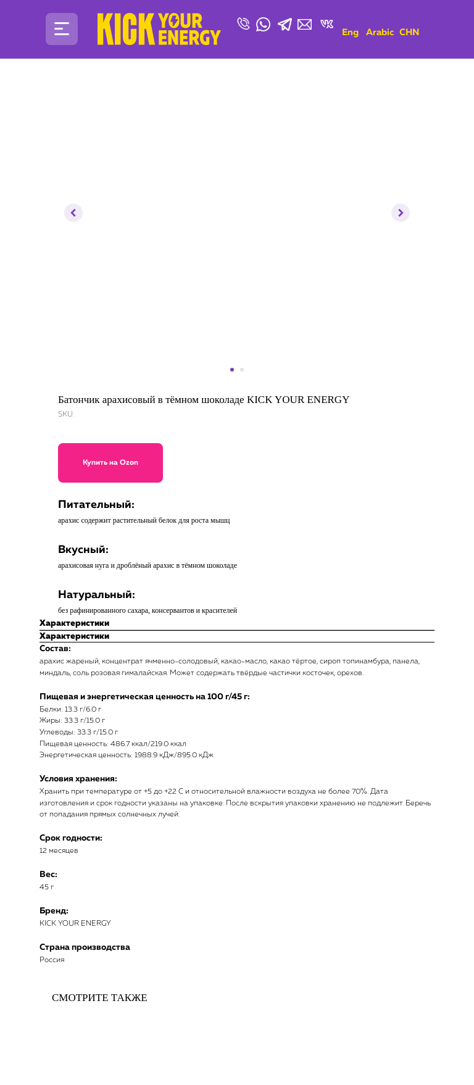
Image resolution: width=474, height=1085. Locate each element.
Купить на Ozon (110, 463)
